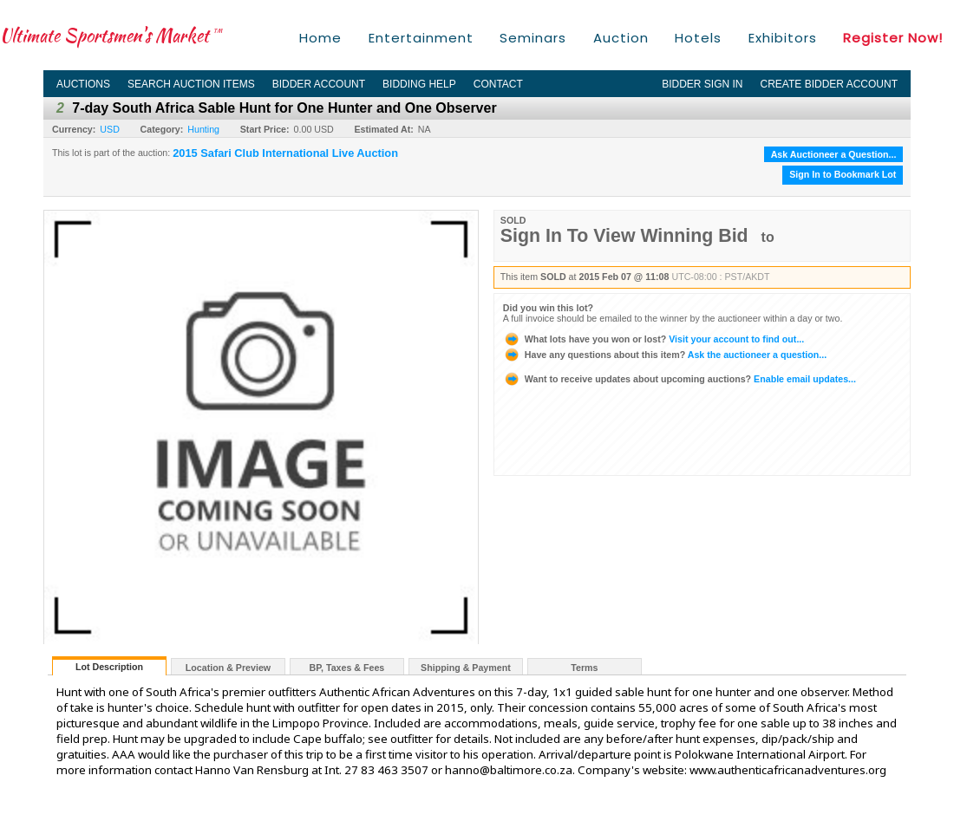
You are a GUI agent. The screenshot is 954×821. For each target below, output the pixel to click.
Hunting (203, 129)
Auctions (83, 84)
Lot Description (109, 666)
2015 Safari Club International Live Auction (285, 153)
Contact (498, 84)
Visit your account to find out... (653, 339)
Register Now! (893, 38)
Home (320, 38)
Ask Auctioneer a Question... (834, 154)
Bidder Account (318, 84)
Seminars (533, 38)
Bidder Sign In (702, 84)
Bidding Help (419, 84)
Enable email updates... (679, 379)
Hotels (698, 38)
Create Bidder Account (829, 84)
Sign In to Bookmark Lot (842, 174)
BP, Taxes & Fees (347, 667)
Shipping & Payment (466, 667)
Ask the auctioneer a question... (665, 354)
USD (110, 129)
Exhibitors (782, 38)
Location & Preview (228, 667)
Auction (621, 38)
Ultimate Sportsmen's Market (111, 35)
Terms (584, 667)
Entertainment (421, 38)
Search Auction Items (191, 84)
